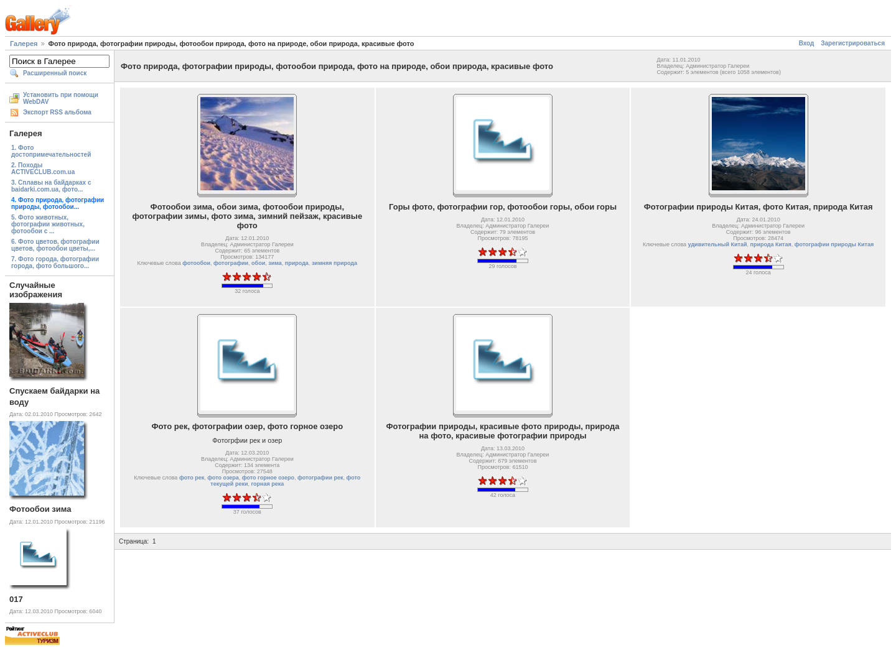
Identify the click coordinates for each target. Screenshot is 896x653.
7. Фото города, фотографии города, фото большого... (55, 262)
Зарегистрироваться (853, 43)
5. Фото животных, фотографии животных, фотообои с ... (48, 224)
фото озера (223, 478)
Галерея (23, 43)
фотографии (230, 263)
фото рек (191, 478)
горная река (267, 484)
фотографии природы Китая (834, 244)
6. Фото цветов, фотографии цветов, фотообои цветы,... (55, 245)
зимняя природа (334, 263)
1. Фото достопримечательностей (51, 151)
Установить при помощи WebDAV (60, 98)
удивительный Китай (717, 244)
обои (258, 263)
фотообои (196, 263)
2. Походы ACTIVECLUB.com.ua (43, 168)
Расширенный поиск (54, 73)
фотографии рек (320, 478)
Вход (806, 43)
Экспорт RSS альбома (57, 112)
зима (275, 263)
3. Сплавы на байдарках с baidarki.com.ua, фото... (51, 186)
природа (297, 263)
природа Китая (770, 244)
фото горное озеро (268, 478)
